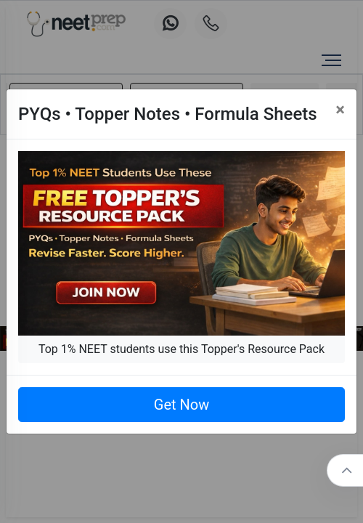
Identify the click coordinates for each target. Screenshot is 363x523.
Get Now (181, 404)
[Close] (340, 109)
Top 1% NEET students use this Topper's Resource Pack (181, 349)
